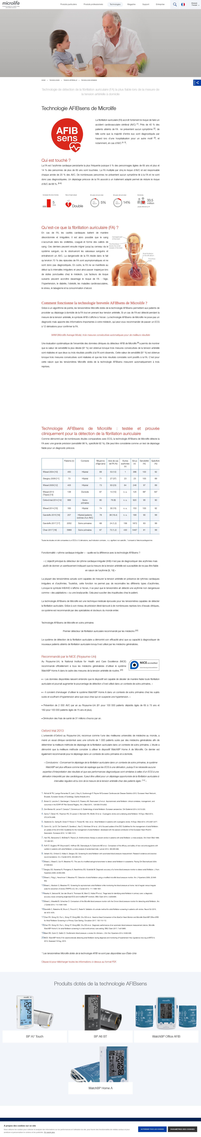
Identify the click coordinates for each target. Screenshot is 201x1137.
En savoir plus (49, 1132)
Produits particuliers (68, 4)
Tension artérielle (70, 80)
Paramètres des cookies (182, 1129)
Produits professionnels (93, 4)
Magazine (131, 4)
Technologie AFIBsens (89, 80)
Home (43, 80)
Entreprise (160, 4)
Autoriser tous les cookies (152, 1129)
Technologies (115, 4)
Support (145, 4)
